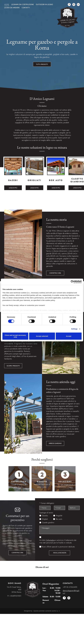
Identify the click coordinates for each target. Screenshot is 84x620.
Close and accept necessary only (15, 336)
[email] (78, 5)
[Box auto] (55, 166)
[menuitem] (7, 4)
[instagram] (73, 5)
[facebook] (69, 5)
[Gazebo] (13, 166)
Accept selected (42, 336)
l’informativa (50, 540)
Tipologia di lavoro (46, 512)
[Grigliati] (34, 166)
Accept (68, 336)
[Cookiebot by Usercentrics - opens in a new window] (72, 281)
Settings (74, 329)
